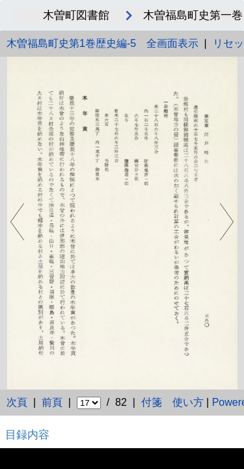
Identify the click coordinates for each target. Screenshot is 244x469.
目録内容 (27, 434)
